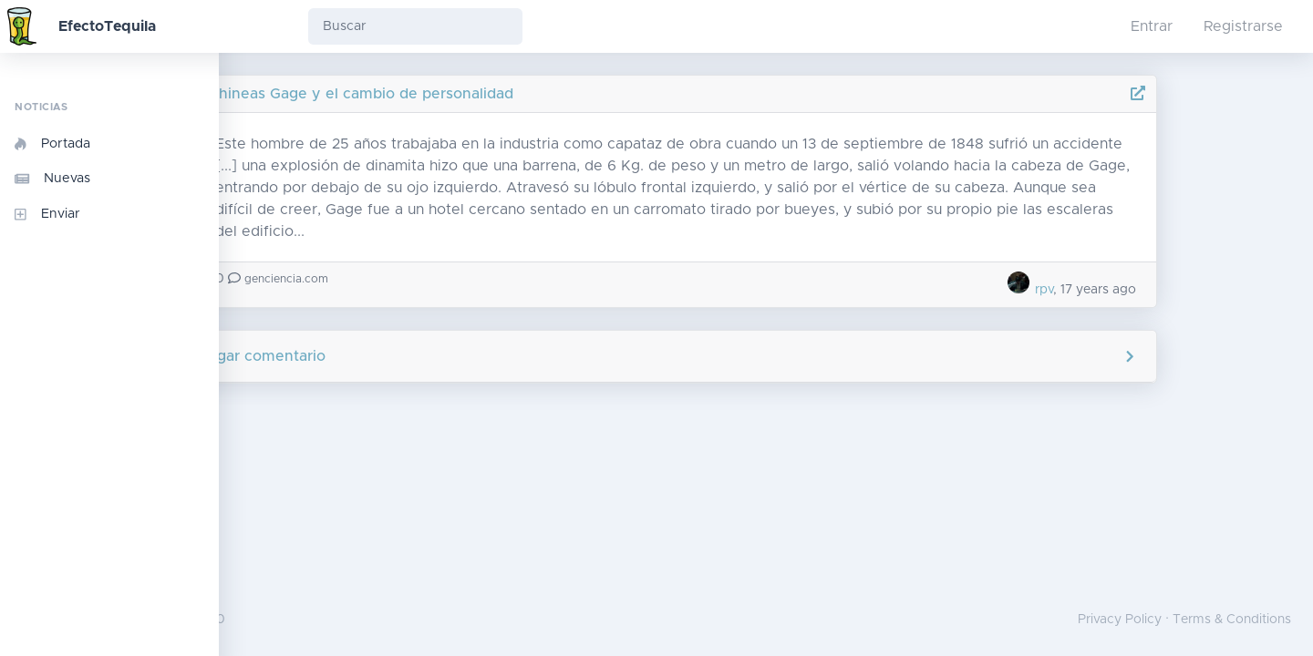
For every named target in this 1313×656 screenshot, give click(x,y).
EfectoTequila (107, 26)
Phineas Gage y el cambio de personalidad (468, 94)
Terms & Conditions (1232, 619)
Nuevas (52, 178)
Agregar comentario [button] (766, 356)
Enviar (47, 214)
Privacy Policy (1120, 619)
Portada (52, 144)
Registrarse (1243, 26)
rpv (1136, 289)
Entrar (1152, 26)
